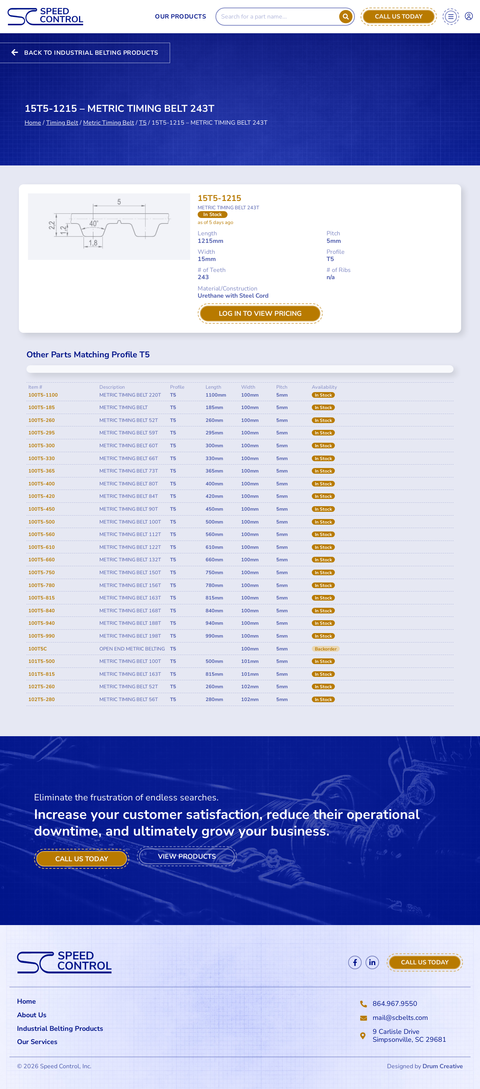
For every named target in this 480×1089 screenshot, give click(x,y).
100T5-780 (41, 585)
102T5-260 (41, 686)
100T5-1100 (43, 395)
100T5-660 (41, 559)
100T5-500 (41, 522)
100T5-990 (41, 636)
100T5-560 (41, 534)
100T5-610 (41, 547)
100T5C (37, 649)
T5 (143, 107)
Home (33, 107)
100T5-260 (41, 420)
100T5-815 (41, 598)
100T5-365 (41, 471)
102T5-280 (41, 699)
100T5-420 (41, 496)
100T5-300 (41, 445)
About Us (31, 1014)
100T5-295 (41, 432)
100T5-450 (41, 509)
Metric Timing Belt (108, 107)
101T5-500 (41, 661)
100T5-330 (41, 458)
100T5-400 (41, 483)
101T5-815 (41, 674)
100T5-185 (41, 407)
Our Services (39, 1041)
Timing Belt (62, 107)
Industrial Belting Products (60, 1028)
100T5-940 (41, 623)
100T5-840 (41, 610)
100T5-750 (41, 572)
